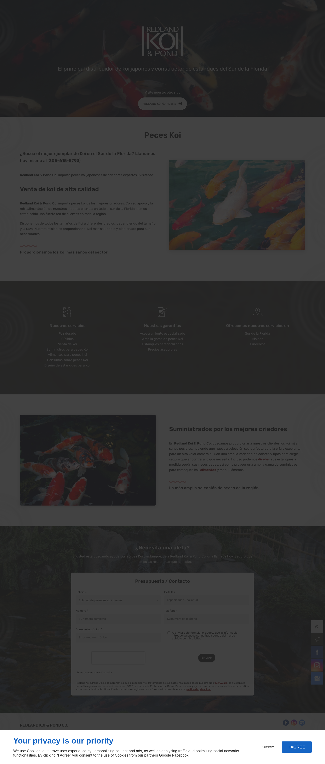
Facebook (180, 755)
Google (165, 755)
